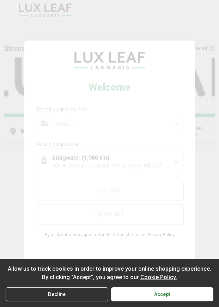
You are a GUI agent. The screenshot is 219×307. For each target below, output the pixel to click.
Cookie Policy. (158, 277)
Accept (162, 294)
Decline (57, 294)
